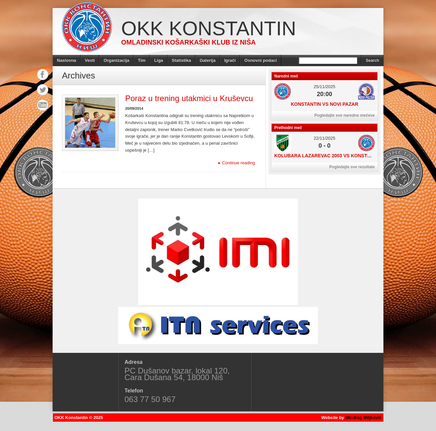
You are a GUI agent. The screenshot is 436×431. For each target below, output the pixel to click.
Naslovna (66, 60)
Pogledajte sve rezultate (352, 167)
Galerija (208, 60)
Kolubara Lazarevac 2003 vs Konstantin (327, 155)
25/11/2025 (324, 86)
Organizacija (116, 60)
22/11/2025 (324, 138)
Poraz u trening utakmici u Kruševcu (189, 98)
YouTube (43, 105)
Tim (141, 60)
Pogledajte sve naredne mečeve (345, 115)
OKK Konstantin (208, 28)
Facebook (43, 74)
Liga (158, 60)
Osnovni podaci (260, 60)
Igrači (230, 60)
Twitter (43, 90)
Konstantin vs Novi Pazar (324, 104)
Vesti (90, 60)
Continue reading (236, 162)
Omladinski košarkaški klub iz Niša (188, 42)
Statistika (181, 60)
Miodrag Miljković (363, 417)
